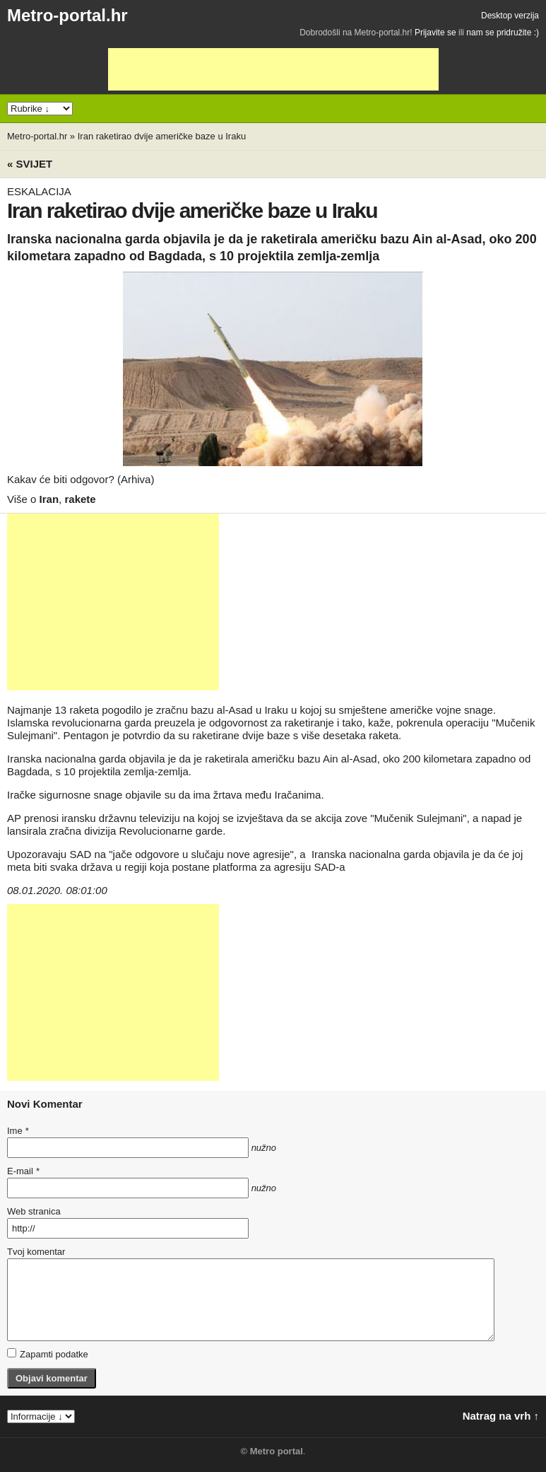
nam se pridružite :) (502, 32)
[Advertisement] (273, 69)
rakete (79, 499)
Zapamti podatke (47, 1354)
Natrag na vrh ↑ (501, 1416)
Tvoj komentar (36, 1251)
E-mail (23, 1171)
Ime (17, 1130)
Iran (49, 499)
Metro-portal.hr (67, 15)
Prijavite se (435, 32)
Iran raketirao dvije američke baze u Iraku (162, 136)
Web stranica (34, 1211)
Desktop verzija (510, 16)
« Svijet (29, 164)
